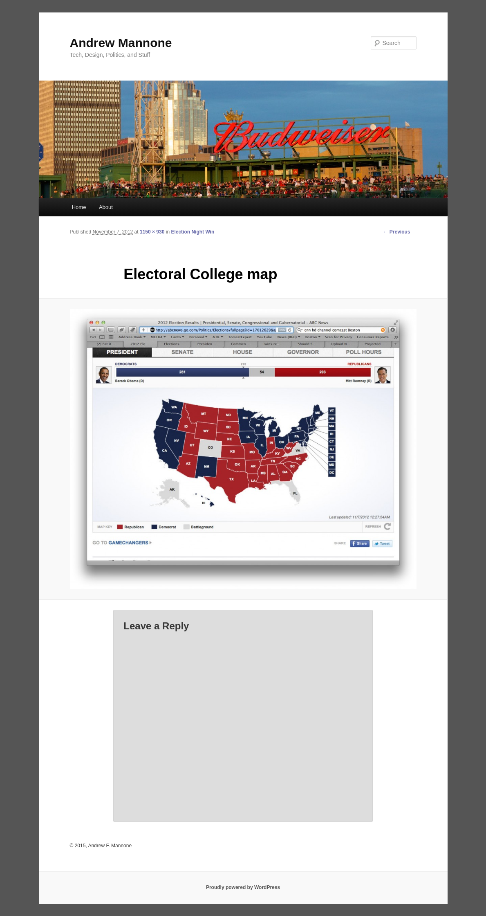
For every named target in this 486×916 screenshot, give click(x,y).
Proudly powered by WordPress (243, 887)
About (106, 207)
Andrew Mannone (121, 42)
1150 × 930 (152, 232)
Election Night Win (192, 232)
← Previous (396, 232)
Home (79, 207)
